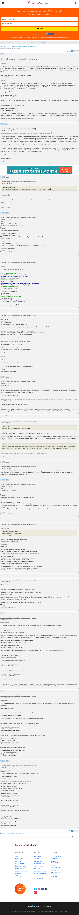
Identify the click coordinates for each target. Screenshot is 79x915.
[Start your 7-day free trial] (20, 889)
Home (16, 856)
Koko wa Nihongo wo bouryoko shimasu (18, 46)
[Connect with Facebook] (50, 34)
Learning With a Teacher (55, 873)
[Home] (38, 4)
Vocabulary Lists (19, 863)
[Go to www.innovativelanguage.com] (39, 906)
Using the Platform (56, 867)
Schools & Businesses (40, 873)
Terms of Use (28, 37)
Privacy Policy (34, 37)
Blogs (35, 876)
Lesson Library (19, 858)
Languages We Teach (40, 871)
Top (78, 121)
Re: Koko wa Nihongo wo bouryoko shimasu (15, 129)
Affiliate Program (38, 878)
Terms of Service (58, 911)
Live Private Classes (20, 866)
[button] (76, 3)
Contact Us (54, 876)
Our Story (37, 858)
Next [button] (78, 51)
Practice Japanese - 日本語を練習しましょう (39, 42)
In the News (37, 868)
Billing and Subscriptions (54, 861)
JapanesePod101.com (51, 909)
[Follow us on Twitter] (35, 888)
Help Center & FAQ (56, 856)
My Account (54, 865)
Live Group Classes (20, 868)
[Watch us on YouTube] (39, 888)
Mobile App (18, 876)
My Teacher (18, 873)
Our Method (37, 856)
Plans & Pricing (38, 866)
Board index (5, 42)
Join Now (39, 29)
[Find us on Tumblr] (46, 888)
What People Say (39, 863)
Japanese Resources (21, 871)
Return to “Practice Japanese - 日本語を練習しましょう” (14, 833)
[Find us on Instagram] (35, 892)
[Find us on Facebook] (42, 888)
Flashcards (18, 861)
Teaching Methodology (57, 870)
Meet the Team (38, 861)
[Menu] (3, 3)
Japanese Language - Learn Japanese (18, 42)
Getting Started (55, 858)
